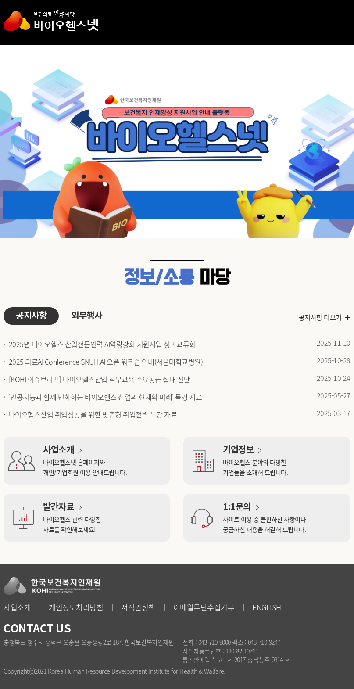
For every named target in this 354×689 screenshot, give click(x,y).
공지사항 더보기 (320, 317)
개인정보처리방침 (76, 607)
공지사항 (31, 316)
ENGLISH (266, 607)
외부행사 (86, 316)
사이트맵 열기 (337, 22)
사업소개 (17, 607)
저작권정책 (138, 607)
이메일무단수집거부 (204, 607)
